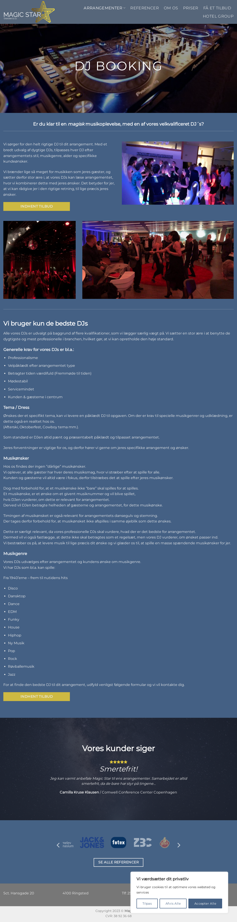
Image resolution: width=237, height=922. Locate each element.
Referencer (144, 8)
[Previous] (59, 845)
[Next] (178, 845)
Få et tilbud (217, 8)
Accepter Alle (205, 904)
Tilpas (147, 904)
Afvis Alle (173, 904)
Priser (190, 8)
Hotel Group (218, 16)
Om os (171, 8)
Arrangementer (104, 8)
